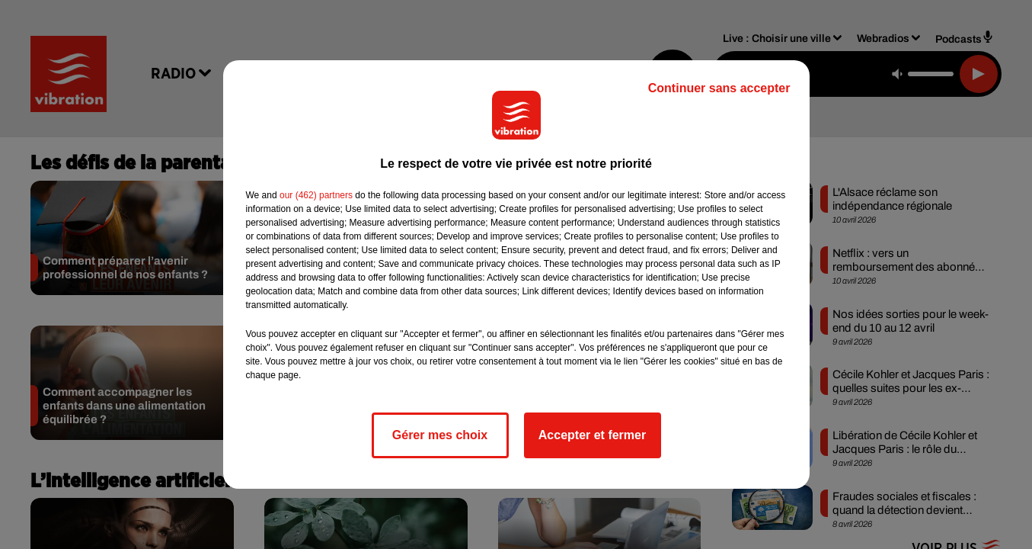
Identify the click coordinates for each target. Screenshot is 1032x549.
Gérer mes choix (439, 435)
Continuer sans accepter (719, 88)
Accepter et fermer (592, 435)
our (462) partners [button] (316, 195)
